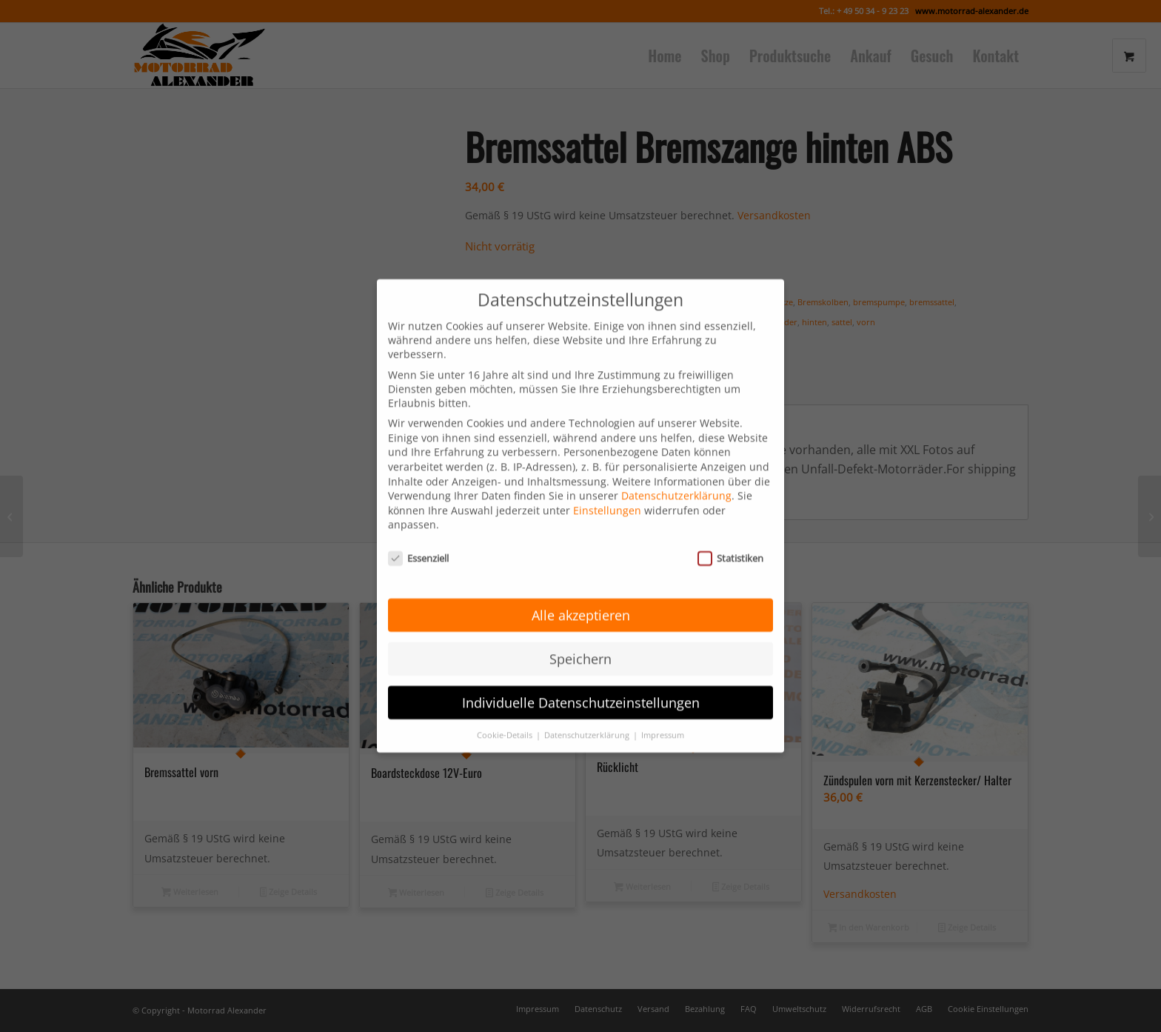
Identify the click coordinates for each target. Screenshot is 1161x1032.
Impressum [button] (662, 715)
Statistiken (730, 539)
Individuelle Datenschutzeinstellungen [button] (581, 683)
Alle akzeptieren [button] (581, 596)
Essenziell (418, 539)
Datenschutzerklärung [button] (588, 715)
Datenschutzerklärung (676, 477)
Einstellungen (607, 492)
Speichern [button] (580, 639)
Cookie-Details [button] (506, 715)
